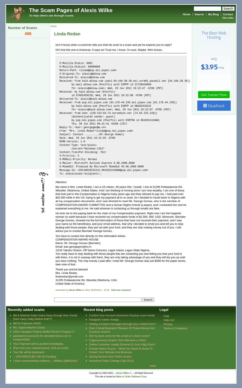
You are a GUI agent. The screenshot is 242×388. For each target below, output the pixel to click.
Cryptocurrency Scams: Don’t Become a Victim (117, 340)
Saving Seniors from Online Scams (110, 356)
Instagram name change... (105, 319)
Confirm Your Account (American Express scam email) (122, 315)
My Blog (213, 14)
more (153, 365)
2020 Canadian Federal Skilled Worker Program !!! (43, 331)
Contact (228, 14)
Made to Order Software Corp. (131, 376)
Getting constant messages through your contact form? (122, 324)
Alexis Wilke (75, 290)
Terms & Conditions (175, 328)
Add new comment (121, 290)
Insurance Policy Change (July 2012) (111, 360)
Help (166, 316)
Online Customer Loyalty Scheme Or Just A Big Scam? (122, 344)
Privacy (168, 324)
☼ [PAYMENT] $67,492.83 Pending (34, 356)
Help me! (169, 320)
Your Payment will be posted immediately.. (38, 343)
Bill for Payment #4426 (27, 323)
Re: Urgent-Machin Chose (29, 327)
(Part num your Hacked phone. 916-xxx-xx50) (41, 348)
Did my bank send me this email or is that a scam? (119, 335)
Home (186, 14)
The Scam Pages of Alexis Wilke (71, 10)
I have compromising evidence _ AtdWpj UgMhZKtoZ (45, 360)
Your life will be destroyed (28, 352)
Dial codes (228, 18)
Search (199, 14)
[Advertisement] (28, 103)
